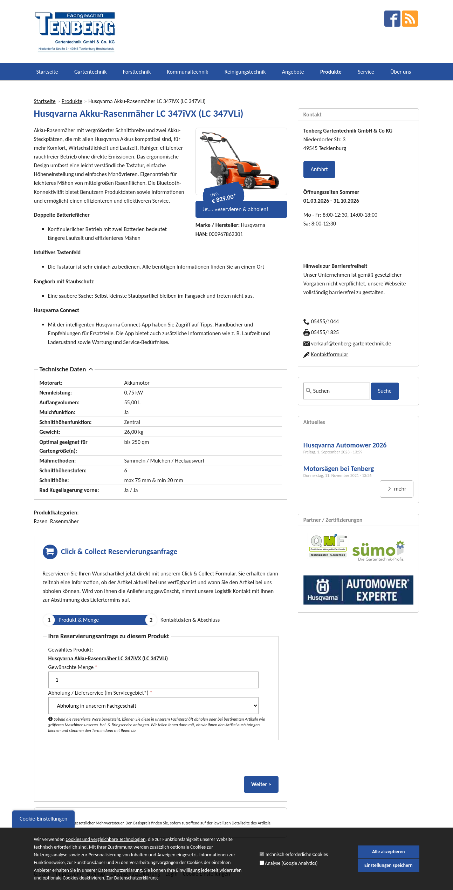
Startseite (47, 71)
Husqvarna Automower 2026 (345, 445)
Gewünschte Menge (73, 667)
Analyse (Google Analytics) (291, 863)
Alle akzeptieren (388, 852)
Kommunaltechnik (187, 71)
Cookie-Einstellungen (43, 819)
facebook (392, 19)
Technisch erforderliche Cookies (296, 854)
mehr (399, 488)
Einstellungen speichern (388, 866)
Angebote (293, 71)
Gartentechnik (90, 71)
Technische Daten (63, 369)
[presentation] (96, 759)
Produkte (331, 71)
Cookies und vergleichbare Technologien (105, 840)
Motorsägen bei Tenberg (338, 468)
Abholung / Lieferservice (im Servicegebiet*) (100, 692)
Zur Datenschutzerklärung (132, 878)
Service (366, 71)
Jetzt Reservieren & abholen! (235, 209)
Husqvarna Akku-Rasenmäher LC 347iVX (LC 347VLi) (108, 658)
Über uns (400, 71)
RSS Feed (410, 19)
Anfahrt (319, 169)
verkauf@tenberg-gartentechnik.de (351, 343)
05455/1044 (325, 321)
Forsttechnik (137, 71)
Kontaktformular (329, 354)
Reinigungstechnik (245, 71)
